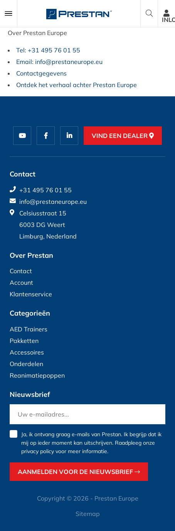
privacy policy (37, 451)
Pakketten (24, 340)
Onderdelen (26, 364)
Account (21, 282)
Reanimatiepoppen (37, 375)
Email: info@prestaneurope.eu (59, 62)
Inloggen (168, 17)
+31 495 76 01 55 (41, 190)
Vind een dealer (123, 135)
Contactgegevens (41, 73)
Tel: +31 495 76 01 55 (48, 50)
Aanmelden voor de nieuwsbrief (79, 472)
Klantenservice (31, 294)
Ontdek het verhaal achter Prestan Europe (76, 85)
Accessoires (27, 352)
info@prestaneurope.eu (48, 201)
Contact (21, 271)
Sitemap (88, 514)
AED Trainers (28, 329)
